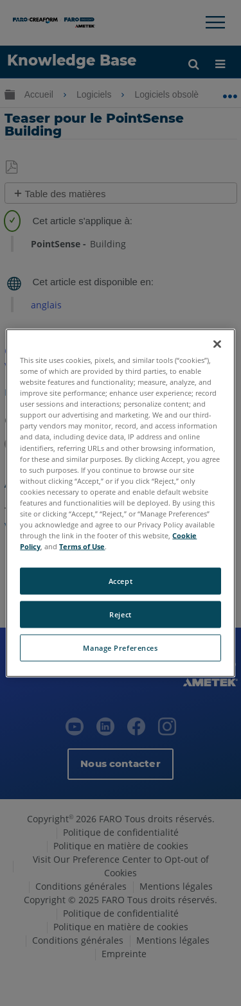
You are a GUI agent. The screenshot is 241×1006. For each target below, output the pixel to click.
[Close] (217, 344)
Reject (120, 614)
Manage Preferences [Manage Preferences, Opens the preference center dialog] (120, 648)
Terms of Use (82, 546)
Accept (120, 581)
